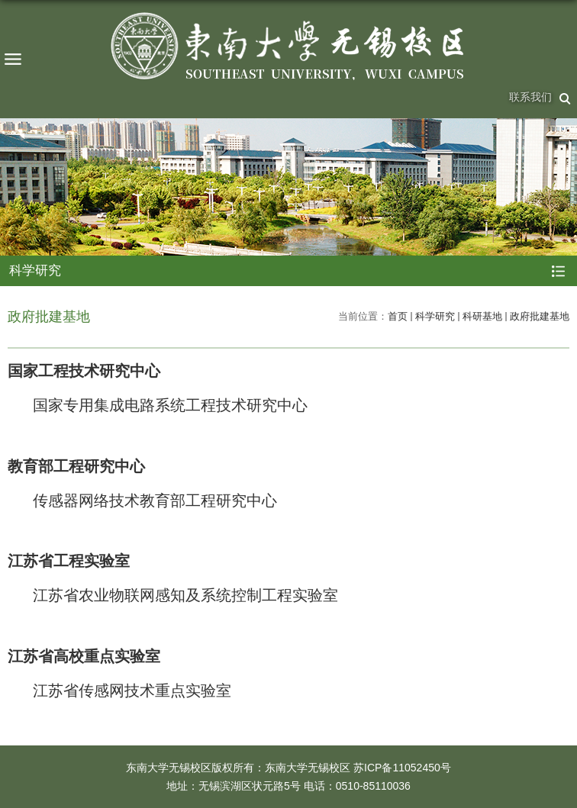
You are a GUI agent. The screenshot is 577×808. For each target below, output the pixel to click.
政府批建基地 (539, 316)
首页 (398, 316)
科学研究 (435, 316)
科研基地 (482, 316)
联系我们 (530, 97)
